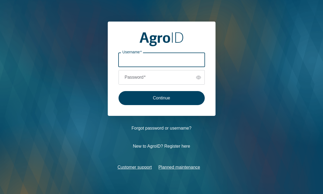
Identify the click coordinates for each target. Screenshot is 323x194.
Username (132, 52)
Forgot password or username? (161, 128)
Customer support (134, 167)
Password (135, 77)
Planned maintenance (179, 167)
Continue (161, 98)
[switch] (198, 77)
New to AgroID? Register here (161, 146)
